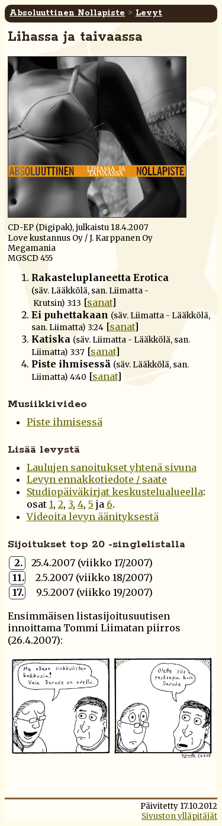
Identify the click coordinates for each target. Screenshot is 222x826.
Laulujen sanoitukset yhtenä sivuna (112, 467)
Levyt (149, 13)
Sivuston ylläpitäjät (179, 816)
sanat (99, 302)
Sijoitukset (37, 544)
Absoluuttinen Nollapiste (67, 13)
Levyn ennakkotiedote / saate (97, 479)
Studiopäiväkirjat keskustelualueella (115, 492)
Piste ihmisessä (64, 422)
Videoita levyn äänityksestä (93, 516)
